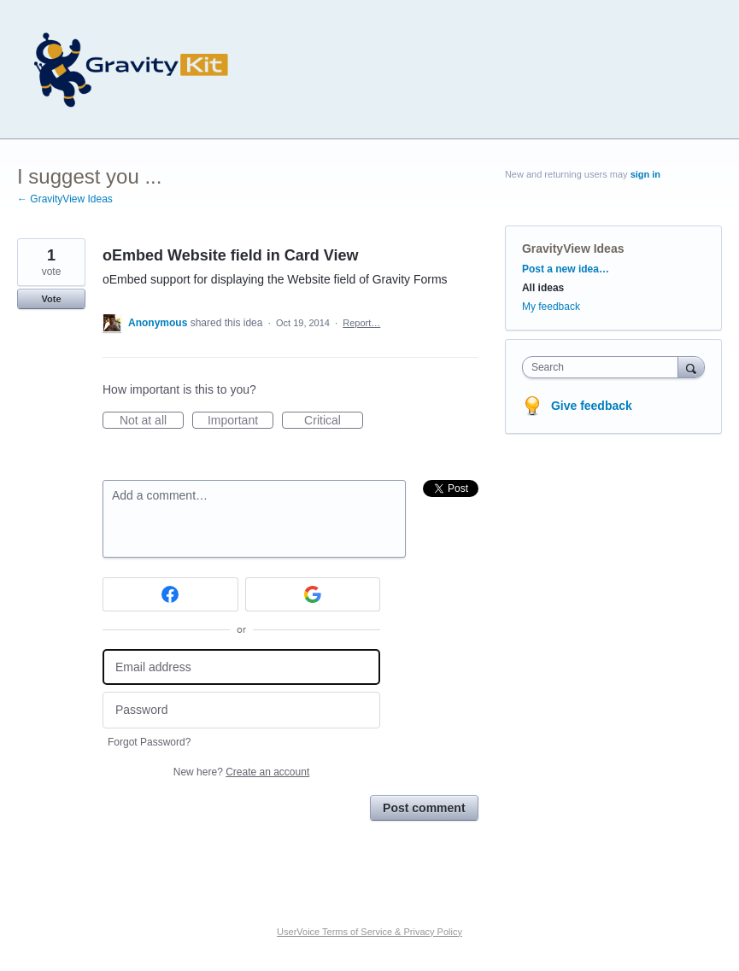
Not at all (152, 421)
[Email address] (241, 667)
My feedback (551, 307)
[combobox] (604, 367)
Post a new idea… (565, 269)
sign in (645, 174)
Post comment (424, 808)
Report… (361, 323)
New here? (241, 772)
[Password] (241, 710)
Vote (51, 299)
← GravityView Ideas (65, 199)
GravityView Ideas (573, 248)
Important (240, 421)
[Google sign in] (313, 594)
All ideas (543, 288)
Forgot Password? (149, 742)
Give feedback (591, 405)
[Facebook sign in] (170, 594)
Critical (333, 421)
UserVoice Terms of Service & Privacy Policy (369, 932)
